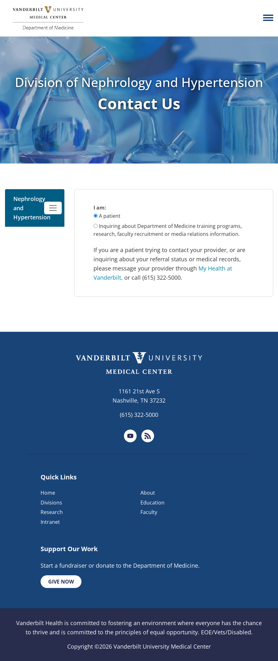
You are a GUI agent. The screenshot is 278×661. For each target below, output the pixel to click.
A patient (109, 215)
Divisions (51, 502)
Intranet (50, 521)
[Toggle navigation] (53, 208)
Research (52, 512)
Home (48, 492)
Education (152, 502)
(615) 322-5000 (139, 414)
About (147, 492)
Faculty (148, 512)
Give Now (61, 581)
